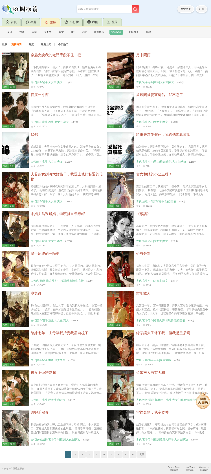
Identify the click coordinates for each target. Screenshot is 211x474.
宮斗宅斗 (116, 32)
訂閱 (201, 9)
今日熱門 (63, 44)
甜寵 (84, 32)
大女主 (48, 32)
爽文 (61, 32)
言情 (34, 32)
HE (72, 32)
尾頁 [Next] (141, 454)
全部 (9, 32)
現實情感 (99, 32)
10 (133, 454)
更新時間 (16, 44)
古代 (22, 32)
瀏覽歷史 (186, 9)
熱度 (31, 44)
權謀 (148, 32)
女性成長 (134, 32)
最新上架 (46, 44)
